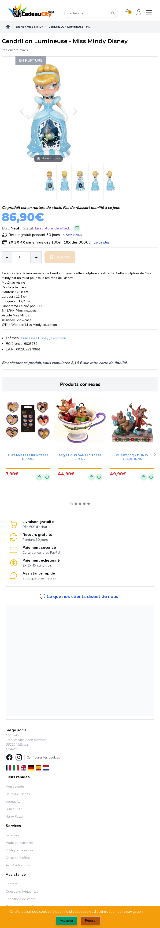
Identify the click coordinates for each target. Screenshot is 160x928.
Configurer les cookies (43, 757)
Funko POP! (14, 809)
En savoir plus (71, 235)
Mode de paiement (19, 843)
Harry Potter (15, 816)
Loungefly (13, 801)
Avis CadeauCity (18, 865)
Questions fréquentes (22, 891)
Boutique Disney (18, 794)
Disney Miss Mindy (29, 27)
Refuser (91, 920)
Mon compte (15, 786)
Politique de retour (19, 850)
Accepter (66, 920)
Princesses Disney (34, 338)
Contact (11, 884)
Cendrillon (58, 338)
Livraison (12, 835)
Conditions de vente (20, 899)
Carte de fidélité (18, 858)
